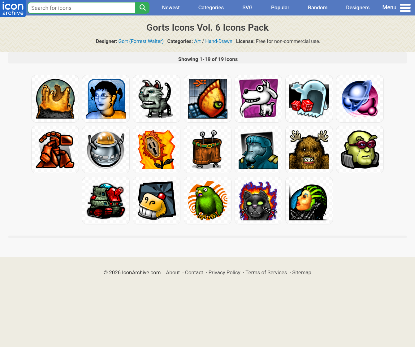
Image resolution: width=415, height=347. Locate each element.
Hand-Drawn (218, 41)
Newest (170, 7)
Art (197, 41)
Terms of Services (266, 272)
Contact (194, 272)
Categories (211, 7)
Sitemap (301, 272)
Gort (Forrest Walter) (141, 41)
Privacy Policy (224, 272)
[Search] (142, 8)
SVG (247, 7)
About (173, 272)
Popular (280, 7)
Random (317, 7)
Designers (358, 7)
